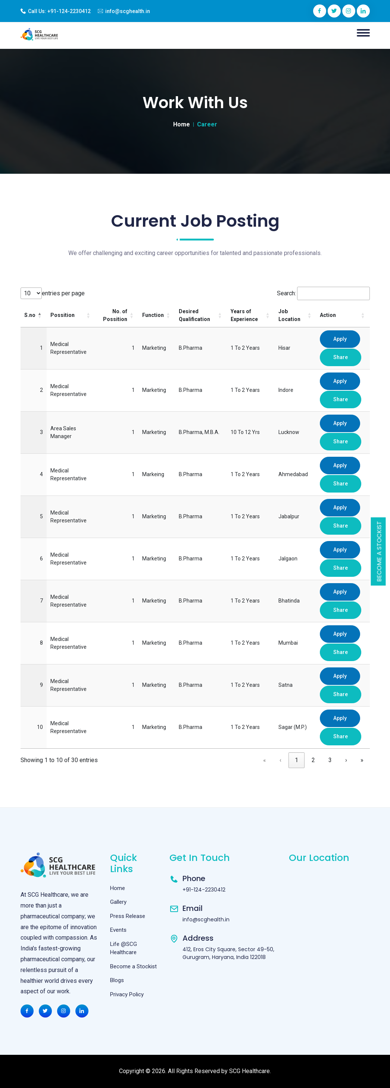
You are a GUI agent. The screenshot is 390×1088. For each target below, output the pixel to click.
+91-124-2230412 (69, 11)
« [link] (264, 760)
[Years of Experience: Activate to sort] (251, 315)
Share (340, 357)
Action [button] (328, 315)
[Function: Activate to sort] (156, 315)
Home (181, 124)
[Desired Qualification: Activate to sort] (201, 315)
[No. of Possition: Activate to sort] (116, 315)
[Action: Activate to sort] (342, 315)
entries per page (63, 293)
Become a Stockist (379, 551)
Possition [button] (62, 315)
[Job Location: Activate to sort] (295, 315)
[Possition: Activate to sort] (71, 315)
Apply (340, 339)
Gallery (118, 902)
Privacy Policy (127, 994)
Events (118, 930)
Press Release (127, 916)
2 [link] (313, 760)
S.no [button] (29, 315)
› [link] (346, 760)
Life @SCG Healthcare (123, 948)
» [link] (362, 760)
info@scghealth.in (127, 11)
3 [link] (330, 760)
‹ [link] (280, 760)
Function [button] (153, 315)
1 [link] (296, 760)
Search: (286, 293)
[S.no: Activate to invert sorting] (34, 315)
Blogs (117, 980)
